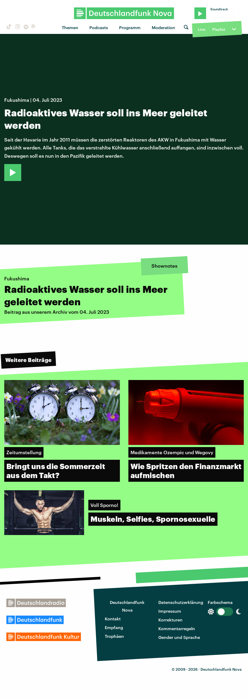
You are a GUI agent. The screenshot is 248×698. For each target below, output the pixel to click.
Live (201, 29)
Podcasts (98, 27)
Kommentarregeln (176, 628)
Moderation (163, 27)
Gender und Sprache (179, 637)
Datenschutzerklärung (180, 602)
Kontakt (113, 618)
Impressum (169, 610)
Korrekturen (170, 619)
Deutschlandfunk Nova (127, 606)
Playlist (218, 29)
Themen (70, 27)
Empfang (114, 627)
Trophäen (114, 636)
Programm (130, 27)
